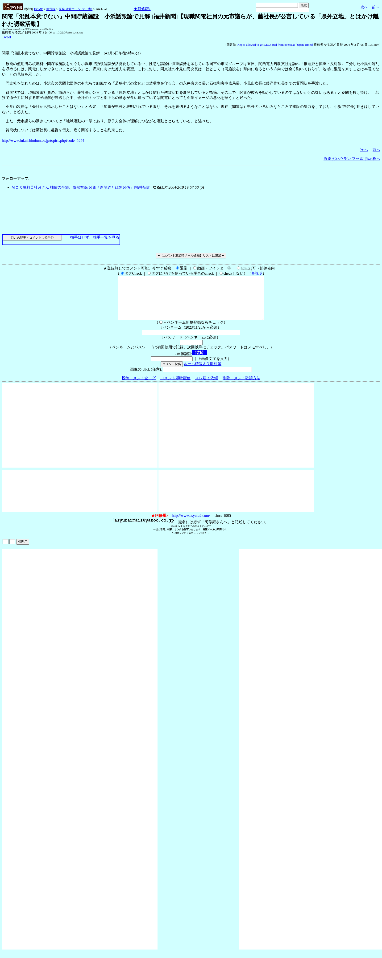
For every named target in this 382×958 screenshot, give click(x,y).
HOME (38, 9)
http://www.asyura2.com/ (191, 524)
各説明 (256, 273)
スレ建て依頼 (206, 386)
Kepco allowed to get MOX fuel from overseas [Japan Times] (275, 44)
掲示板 (50, 9)
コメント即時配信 (175, 386)
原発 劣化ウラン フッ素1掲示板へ (352, 159)
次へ (364, 7)
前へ (375, 7)
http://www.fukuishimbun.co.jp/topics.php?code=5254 (43, 141)
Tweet (6, 37)
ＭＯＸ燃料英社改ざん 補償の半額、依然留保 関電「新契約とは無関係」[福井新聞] (81, 187)
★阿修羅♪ (142, 9)
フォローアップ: (15, 178)
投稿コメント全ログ (139, 386)
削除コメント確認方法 (241, 386)
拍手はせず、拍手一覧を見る (94, 237)
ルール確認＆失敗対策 (202, 372)
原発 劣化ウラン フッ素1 (75, 9)
